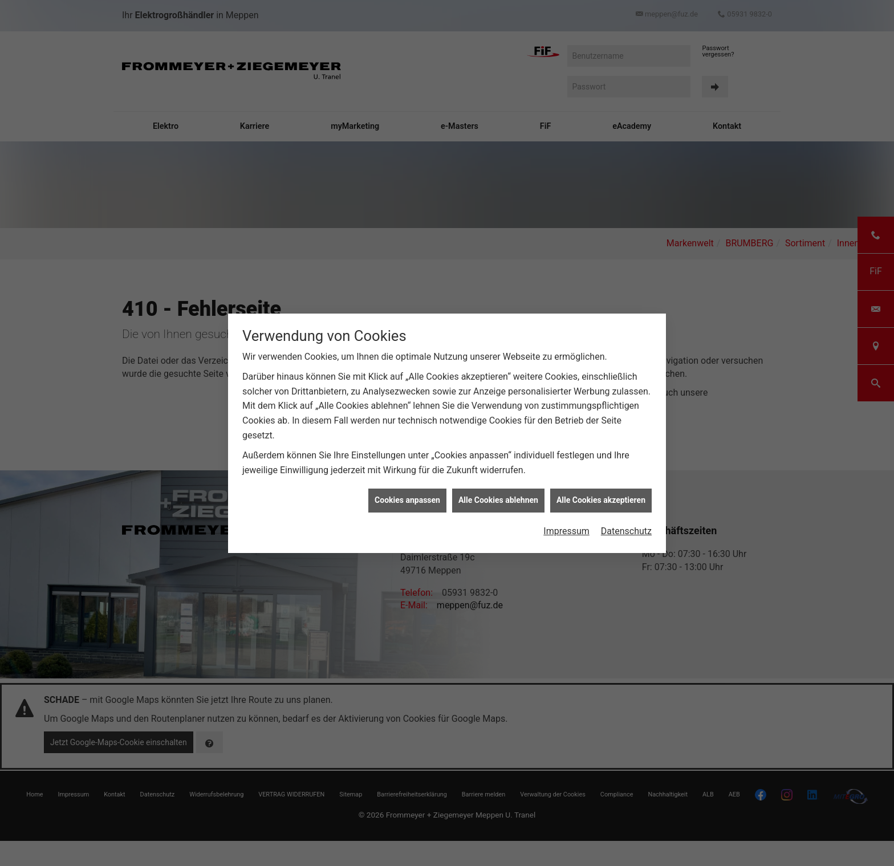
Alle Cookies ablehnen (498, 500)
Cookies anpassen (407, 500)
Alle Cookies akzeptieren (600, 500)
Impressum (566, 531)
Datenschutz (626, 531)
